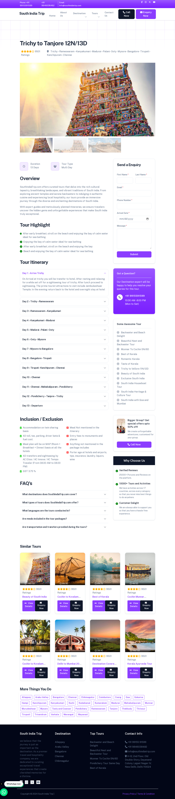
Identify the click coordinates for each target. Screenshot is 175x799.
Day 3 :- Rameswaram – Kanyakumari (64, 311)
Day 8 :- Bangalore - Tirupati (64, 358)
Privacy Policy (129, 794)
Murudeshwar (29, 709)
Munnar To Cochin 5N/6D (104, 758)
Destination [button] (79, 13)
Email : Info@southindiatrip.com (70, 4)
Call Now (126, 14)
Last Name (141, 174)
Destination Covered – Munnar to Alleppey (104, 665)
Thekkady (127, 709)
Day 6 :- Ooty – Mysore (64, 339)
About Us (63, 14)
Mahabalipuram (132, 703)
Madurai (115, 703)
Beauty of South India (34, 596)
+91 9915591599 (135, 295)
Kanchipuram (39, 703)
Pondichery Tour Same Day (105, 763)
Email (120, 187)
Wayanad (83, 714)
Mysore (44, 709)
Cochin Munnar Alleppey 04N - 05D (138, 597)
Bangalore (58, 697)
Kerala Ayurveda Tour (139, 663)
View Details (28, 604)
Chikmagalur (87, 697)
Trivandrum (41, 714)
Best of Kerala (100, 596)
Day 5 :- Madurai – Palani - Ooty (64, 329)
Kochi (71, 703)
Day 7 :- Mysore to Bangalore (64, 348)
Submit (134, 254)
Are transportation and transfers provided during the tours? (64, 527)
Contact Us (109, 14)
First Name (123, 174)
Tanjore (113, 709)
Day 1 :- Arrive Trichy (64, 273)
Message (122, 226)
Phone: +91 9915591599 (26, 4)
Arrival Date (123, 213)
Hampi (25, 703)
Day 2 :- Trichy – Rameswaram (64, 301)
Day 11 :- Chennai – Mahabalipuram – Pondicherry (64, 386)
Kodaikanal (84, 703)
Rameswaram (98, 709)
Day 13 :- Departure (64, 405)
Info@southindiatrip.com (140, 751)
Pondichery (81, 709)
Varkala (55, 714)
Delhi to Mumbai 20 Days (68, 665)
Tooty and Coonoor (61, 709)
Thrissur (140, 709)
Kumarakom (101, 703)
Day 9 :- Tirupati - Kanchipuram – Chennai (64, 367)
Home (52, 15)
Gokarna (138, 697)
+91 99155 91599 (135, 742)
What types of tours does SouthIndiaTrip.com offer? (64, 502)
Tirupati (26, 714)
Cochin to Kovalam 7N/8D (32, 665)
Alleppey (26, 697)
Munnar (149, 703)
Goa (128, 697)
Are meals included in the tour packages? (64, 518)
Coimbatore (105, 697)
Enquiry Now (146, 14)
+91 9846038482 (48, 4)
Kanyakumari (57, 703)
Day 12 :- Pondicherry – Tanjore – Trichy (64, 396)
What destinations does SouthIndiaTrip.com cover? (64, 494)
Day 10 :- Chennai (64, 377)
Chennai (72, 697)
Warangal (68, 714)
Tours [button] (95, 13)
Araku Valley (41, 697)
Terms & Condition (146, 794)
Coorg (118, 697)
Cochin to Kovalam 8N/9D (67, 597)
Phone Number (124, 200)
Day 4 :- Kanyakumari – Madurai (64, 320)
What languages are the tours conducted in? (64, 510)
